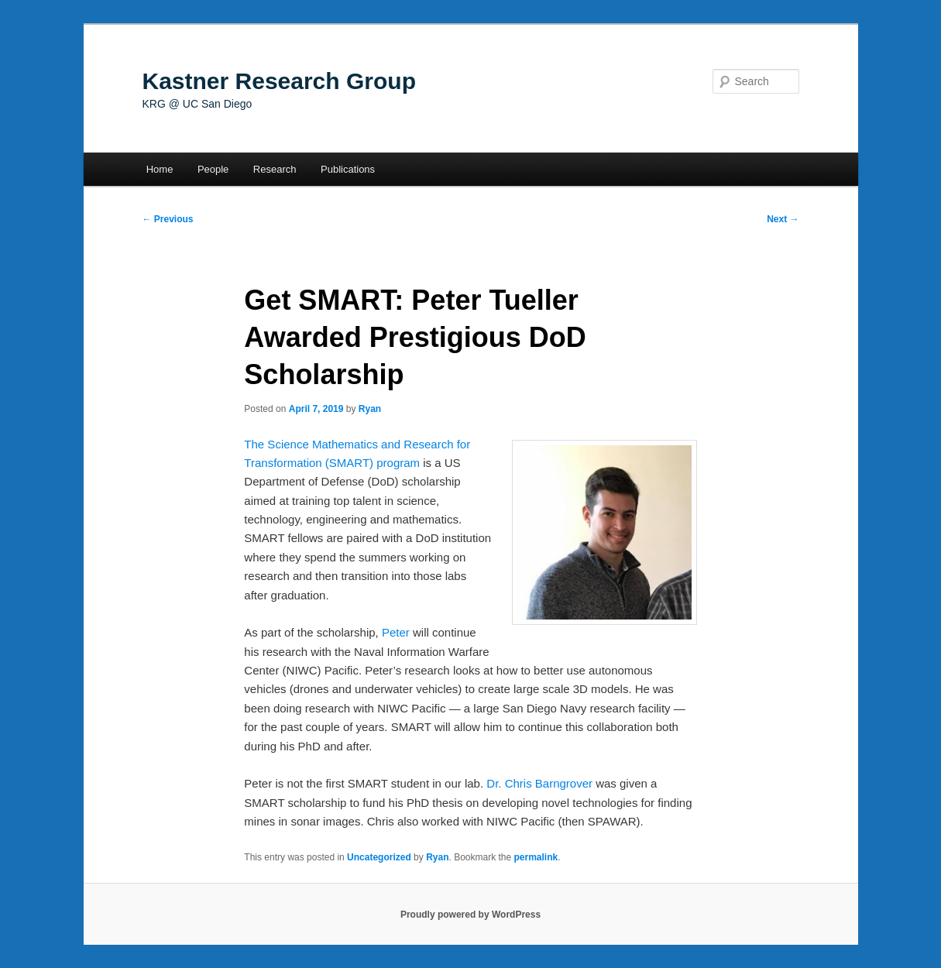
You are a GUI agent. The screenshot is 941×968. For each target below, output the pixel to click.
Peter (396, 632)
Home (159, 169)
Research (275, 169)
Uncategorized (379, 857)
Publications (348, 169)
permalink (536, 857)
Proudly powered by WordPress (470, 914)
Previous (168, 219)
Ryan (370, 408)
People (212, 169)
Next (782, 219)
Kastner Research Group (279, 81)
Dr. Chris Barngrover (539, 783)
